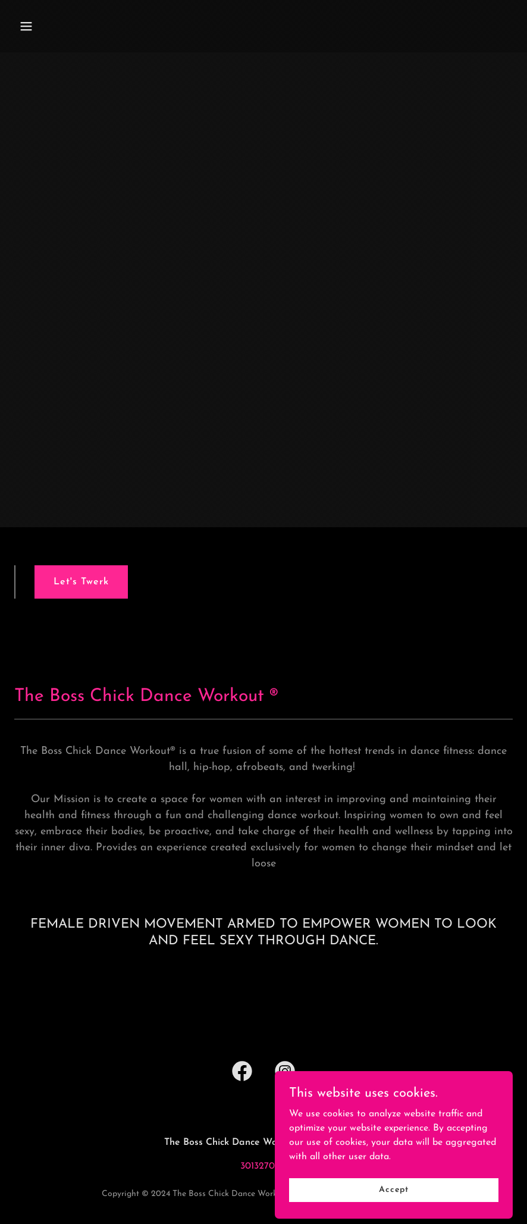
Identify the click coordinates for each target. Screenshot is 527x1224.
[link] (242, 1073)
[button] (51, 26)
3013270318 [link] (263, 1166)
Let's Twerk (81, 582)
